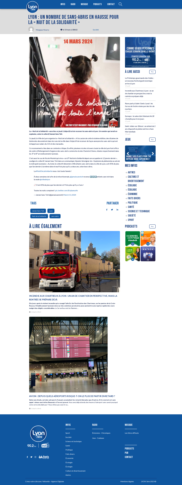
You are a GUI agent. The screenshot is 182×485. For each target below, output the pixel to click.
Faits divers (134, 198)
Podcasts (98, 4)
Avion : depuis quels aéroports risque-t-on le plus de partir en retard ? (72, 396)
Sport (131, 220)
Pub (126, 453)
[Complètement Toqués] (148, 239)
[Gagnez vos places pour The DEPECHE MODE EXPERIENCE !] (140, 153)
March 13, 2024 (69, 195)
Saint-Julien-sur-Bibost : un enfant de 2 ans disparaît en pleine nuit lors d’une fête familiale (140, 129)
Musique (84, 4)
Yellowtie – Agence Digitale (53, 481)
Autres (131, 172)
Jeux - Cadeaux (98, 438)
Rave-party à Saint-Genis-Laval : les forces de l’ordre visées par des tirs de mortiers (139, 106)
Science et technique (139, 211)
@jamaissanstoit (76, 177)
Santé (131, 207)
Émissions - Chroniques (101, 433)
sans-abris (55, 216)
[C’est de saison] (132, 254)
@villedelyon (45, 179)
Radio (73, 4)
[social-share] (105, 209)
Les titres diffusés (132, 433)
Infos (63, 4)
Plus (152, 72)
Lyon (51, 211)
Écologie (132, 185)
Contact (111, 4)
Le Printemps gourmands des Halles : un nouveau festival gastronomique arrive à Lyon (139, 81)
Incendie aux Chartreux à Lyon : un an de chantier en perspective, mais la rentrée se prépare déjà (139, 93)
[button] (128, 153)
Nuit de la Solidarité (39, 216)
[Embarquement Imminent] (148, 254)
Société (96, 30)
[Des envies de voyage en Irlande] (132, 239)
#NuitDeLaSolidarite (44, 171)
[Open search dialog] (120, 4)
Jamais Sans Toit (38, 211)
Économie (132, 194)
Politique (133, 203)
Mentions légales (127, 481)
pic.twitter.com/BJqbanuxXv (66, 190)
